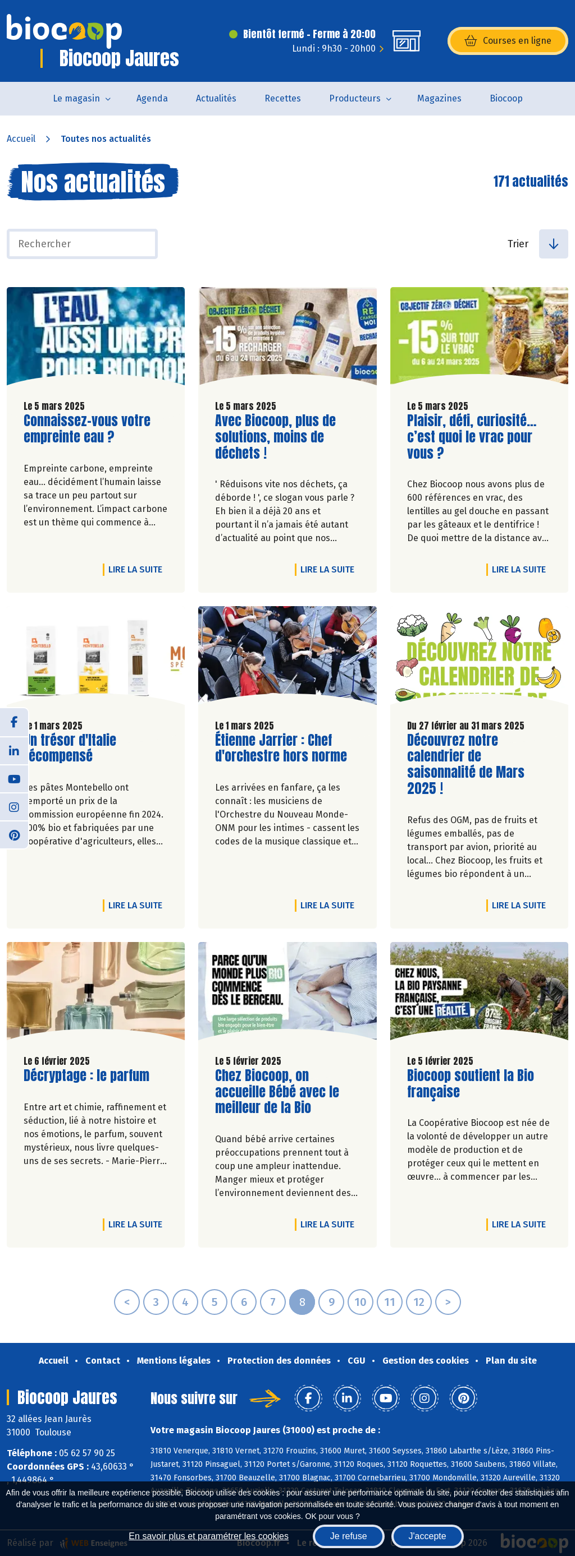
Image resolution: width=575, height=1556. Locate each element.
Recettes (282, 98)
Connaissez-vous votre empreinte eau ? (88, 429)
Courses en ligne (507, 41)
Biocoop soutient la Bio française (471, 1084)
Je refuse (348, 1536)
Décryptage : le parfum (86, 1076)
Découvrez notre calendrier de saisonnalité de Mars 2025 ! (471, 764)
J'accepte (427, 1536)
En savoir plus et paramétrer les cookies (209, 1536)
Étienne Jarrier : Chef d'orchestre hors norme (281, 748)
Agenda (152, 98)
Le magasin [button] (76, 98)
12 (419, 1302)
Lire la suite (138, 569)
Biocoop (506, 98)
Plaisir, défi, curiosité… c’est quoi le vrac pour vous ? (471, 437)
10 (360, 1302)
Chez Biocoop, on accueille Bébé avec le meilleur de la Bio (279, 1092)
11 (389, 1302)
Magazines (439, 98)
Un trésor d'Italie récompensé (88, 748)
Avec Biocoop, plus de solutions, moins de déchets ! (279, 437)
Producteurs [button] (355, 98)
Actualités (216, 98)
